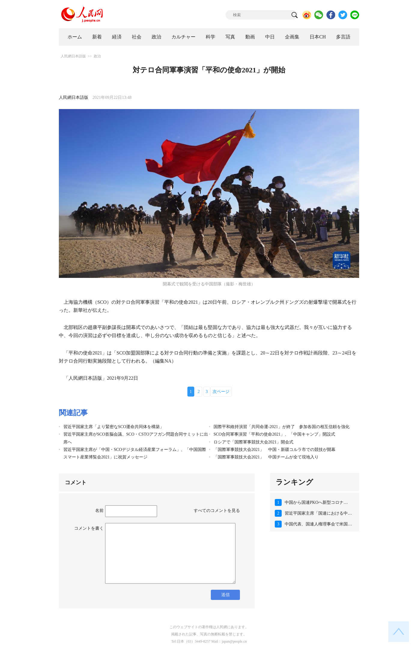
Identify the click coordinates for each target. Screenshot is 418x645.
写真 (230, 36)
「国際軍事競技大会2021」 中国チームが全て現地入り (266, 457)
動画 (250, 36)
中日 (270, 36)
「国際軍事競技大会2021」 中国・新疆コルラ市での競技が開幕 (274, 449)
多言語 (343, 36)
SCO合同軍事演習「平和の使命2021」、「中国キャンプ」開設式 (274, 434)
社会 (136, 36)
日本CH (318, 36)
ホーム (75, 36)
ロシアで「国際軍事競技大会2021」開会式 (253, 442)
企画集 (292, 36)
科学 (210, 36)
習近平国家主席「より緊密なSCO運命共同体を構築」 (113, 426)
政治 (156, 36)
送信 (225, 594)
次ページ (221, 391)
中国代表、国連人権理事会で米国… (318, 524)
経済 (117, 36)
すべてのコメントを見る (217, 510)
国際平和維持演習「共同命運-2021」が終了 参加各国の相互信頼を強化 (282, 426)
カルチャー (183, 36)
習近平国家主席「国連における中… (318, 513)
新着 (97, 36)
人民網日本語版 (73, 56)
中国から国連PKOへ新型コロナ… (316, 502)
